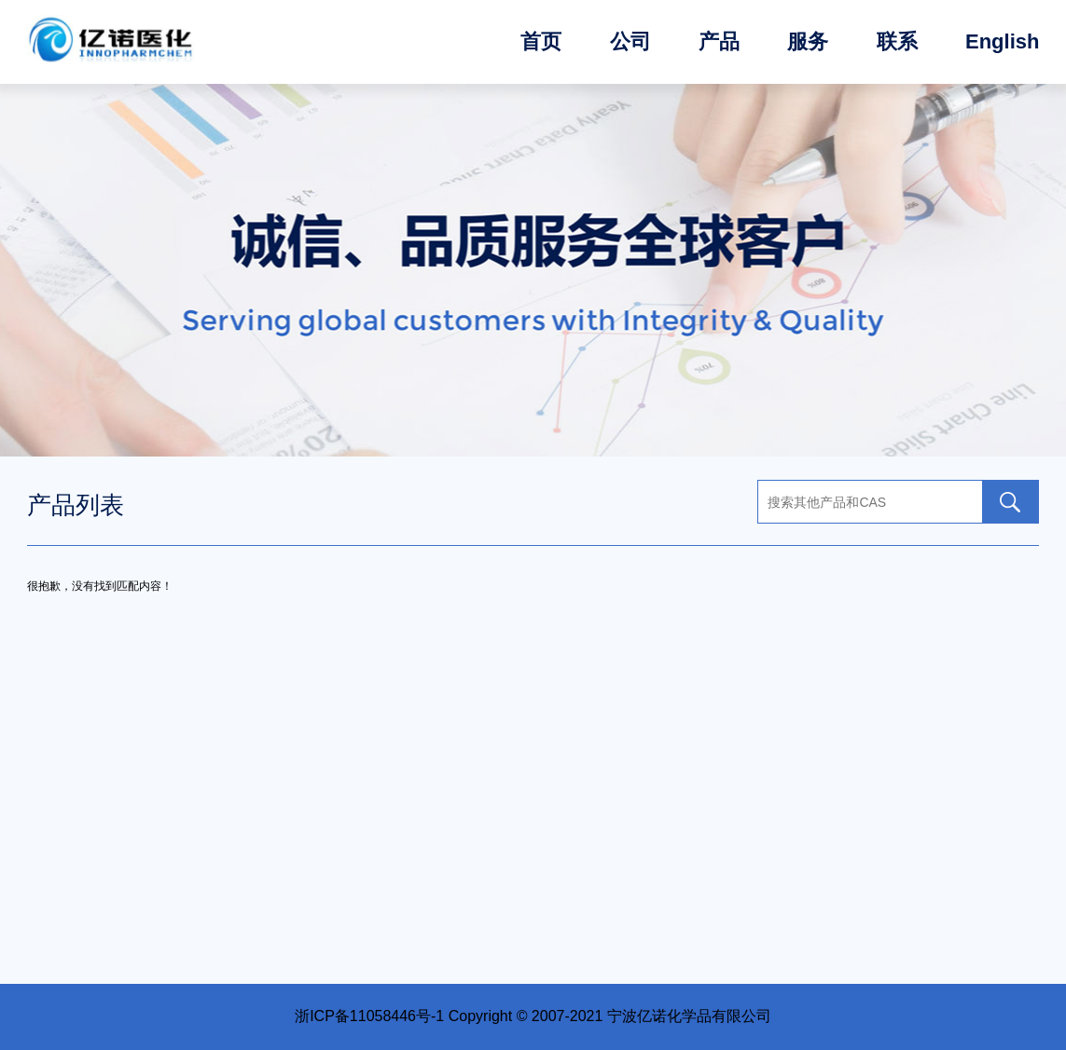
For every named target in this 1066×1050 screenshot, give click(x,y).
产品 (719, 41)
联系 (897, 41)
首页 (540, 41)
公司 (630, 41)
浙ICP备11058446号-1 (369, 1016)
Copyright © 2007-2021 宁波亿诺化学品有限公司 (610, 1016)
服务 (807, 41)
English (1002, 41)
